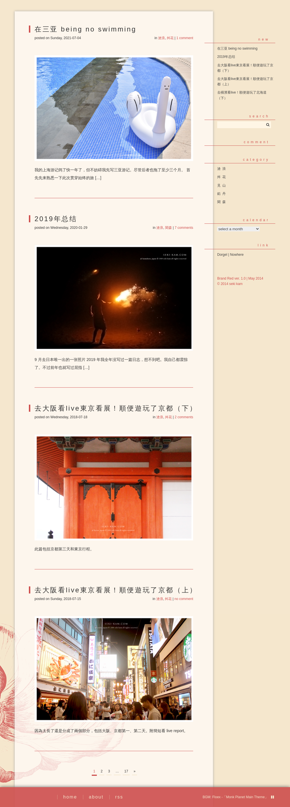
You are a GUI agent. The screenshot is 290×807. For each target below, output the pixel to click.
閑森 (168, 228)
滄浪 (161, 38)
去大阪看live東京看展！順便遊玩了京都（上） (116, 589)
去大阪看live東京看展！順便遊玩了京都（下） (116, 408)
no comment (183, 599)
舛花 (170, 38)
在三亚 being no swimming (86, 29)
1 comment (184, 38)
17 (126, 771)
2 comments (184, 417)
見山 (222, 185)
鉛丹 (222, 194)
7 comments (184, 228)
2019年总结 (56, 218)
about (96, 797)
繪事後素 (34, 797)
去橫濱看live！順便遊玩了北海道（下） (241, 95)
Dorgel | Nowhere (230, 255)
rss (119, 797)
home (70, 797)
